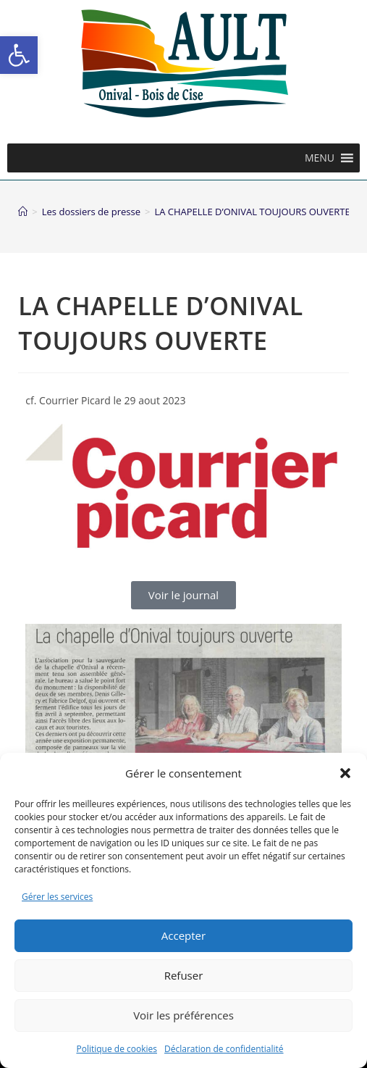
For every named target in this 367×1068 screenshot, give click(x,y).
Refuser (183, 975)
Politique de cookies (116, 1049)
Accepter (183, 935)
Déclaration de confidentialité (224, 1049)
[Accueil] (23, 211)
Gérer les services (57, 896)
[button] (19, 55)
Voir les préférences (183, 1015)
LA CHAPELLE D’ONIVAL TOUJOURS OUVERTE (252, 211)
